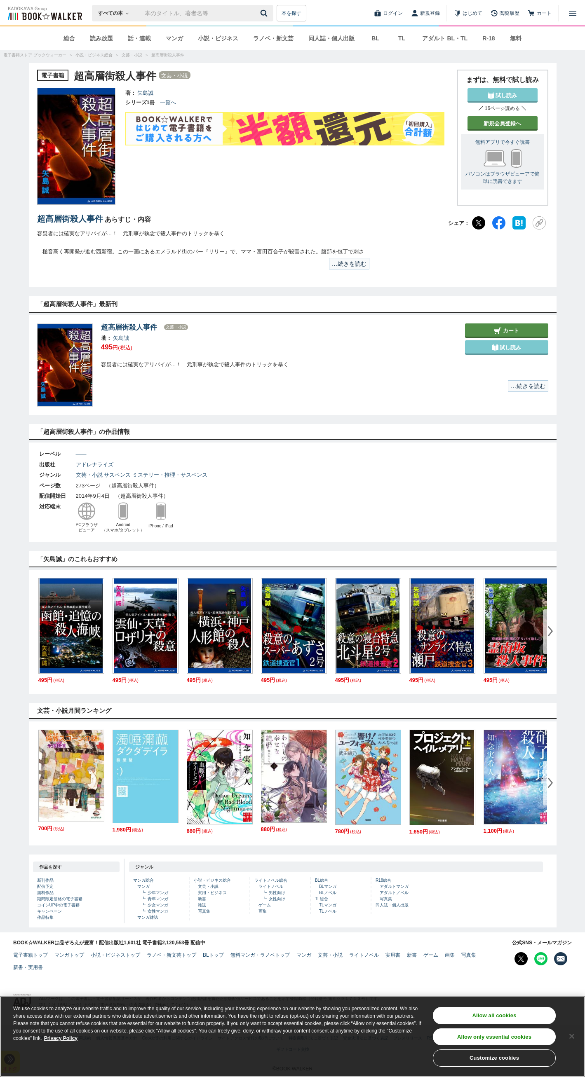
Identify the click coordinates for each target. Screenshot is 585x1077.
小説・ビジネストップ (115, 955)
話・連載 (139, 38)
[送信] (265, 13)
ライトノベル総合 (270, 880)
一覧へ (168, 102)
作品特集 (45, 917)
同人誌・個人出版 (331, 38)
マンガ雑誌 (147, 917)
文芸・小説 (89, 475)
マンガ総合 (143, 880)
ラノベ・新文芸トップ (171, 955)
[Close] (572, 1040)
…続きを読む (349, 263)
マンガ (174, 38)
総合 (69, 38)
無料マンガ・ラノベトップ (260, 955)
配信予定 (45, 886)
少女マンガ (158, 905)
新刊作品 (45, 880)
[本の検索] (116, 13)
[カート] (539, 13)
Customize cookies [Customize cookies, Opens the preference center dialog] (494, 1062)
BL (375, 38)
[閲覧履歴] (505, 13)
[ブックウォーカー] (44, 13)
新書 (202, 899)
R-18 (488, 38)
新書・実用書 (28, 967)
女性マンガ (158, 911)
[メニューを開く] (573, 13)
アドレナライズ (94, 464)
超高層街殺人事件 (70, 218)
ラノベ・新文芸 (273, 38)
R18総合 (383, 880)
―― (81, 454)
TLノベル (327, 911)
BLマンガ (327, 886)
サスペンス (117, 475)
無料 (516, 38)
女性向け (277, 899)
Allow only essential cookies (494, 1040)
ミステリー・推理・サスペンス (169, 475)
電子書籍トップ (30, 955)
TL (401, 38)
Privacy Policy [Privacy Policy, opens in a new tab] (61, 1042)
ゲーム (264, 905)
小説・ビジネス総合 (212, 880)
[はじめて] (468, 13)
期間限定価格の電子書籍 (59, 899)
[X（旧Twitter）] (479, 223)
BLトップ (213, 955)
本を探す (291, 13)
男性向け (277, 892)
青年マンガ (158, 899)
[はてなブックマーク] (519, 223)
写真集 (204, 911)
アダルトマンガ (394, 886)
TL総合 (321, 899)
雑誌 (202, 905)
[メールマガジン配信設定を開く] (561, 959)
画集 (262, 911)
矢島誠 (145, 93)
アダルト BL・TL (445, 38)
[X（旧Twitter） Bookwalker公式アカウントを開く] (521, 959)
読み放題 (101, 38)
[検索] (265, 13)
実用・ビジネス (212, 892)
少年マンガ (158, 892)
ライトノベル (270, 886)
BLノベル (327, 892)
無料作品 (45, 892)
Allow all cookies (494, 1019)
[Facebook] (499, 223)
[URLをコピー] (539, 223)
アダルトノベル (394, 892)
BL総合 (321, 880)
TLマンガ (327, 905)
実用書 (392, 955)
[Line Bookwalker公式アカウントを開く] (541, 959)
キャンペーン (49, 911)
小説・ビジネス (218, 38)
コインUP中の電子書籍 (58, 905)
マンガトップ (69, 955)
